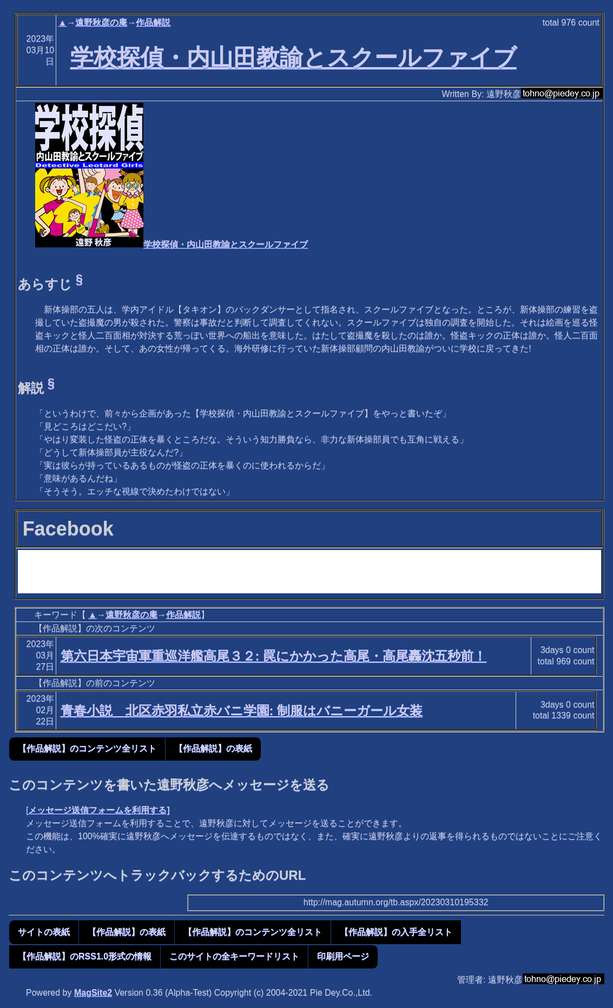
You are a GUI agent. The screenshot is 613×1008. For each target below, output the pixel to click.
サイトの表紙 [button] (44, 932)
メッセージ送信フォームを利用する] (98, 810)
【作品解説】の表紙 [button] (213, 748)
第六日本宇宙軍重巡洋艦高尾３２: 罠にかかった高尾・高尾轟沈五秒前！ (274, 656)
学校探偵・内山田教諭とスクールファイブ (293, 57)
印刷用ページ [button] (343, 956)
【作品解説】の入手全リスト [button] (396, 932)
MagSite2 (93, 992)
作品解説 (153, 22)
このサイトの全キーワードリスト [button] (234, 956)
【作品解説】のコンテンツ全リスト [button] (87, 748)
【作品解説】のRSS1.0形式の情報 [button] (84, 956)
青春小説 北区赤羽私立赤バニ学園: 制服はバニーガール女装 (242, 710)
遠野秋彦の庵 (101, 22)
